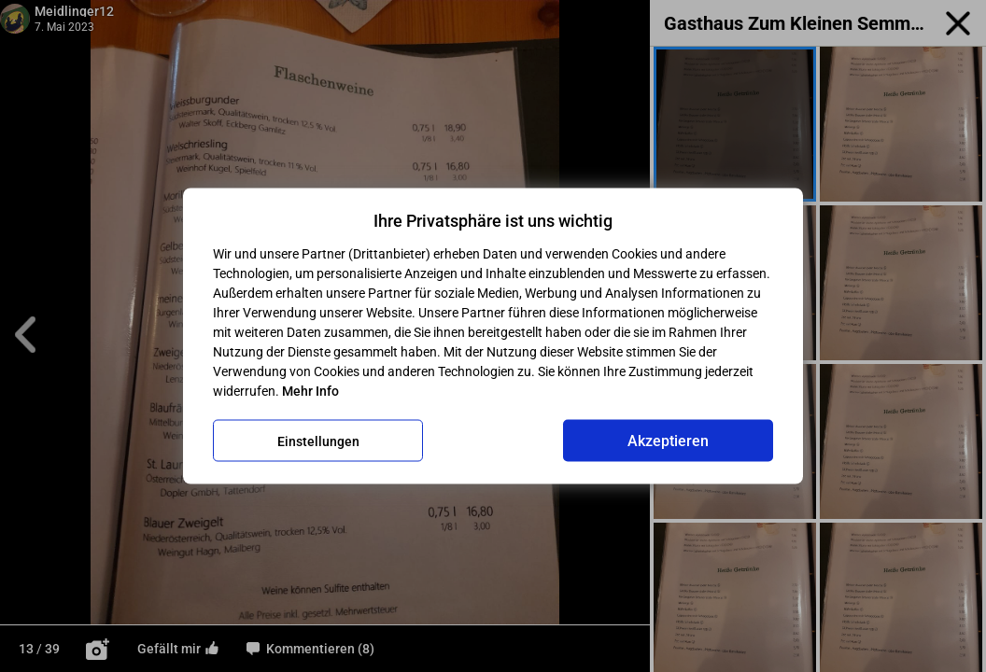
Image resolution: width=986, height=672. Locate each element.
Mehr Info (310, 391)
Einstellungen (318, 440)
